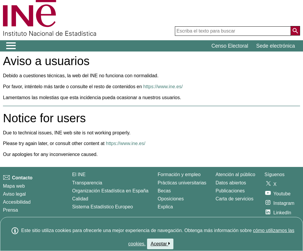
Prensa (10, 210)
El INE (79, 174)
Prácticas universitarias (182, 182)
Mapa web (14, 186)
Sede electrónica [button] (275, 46)
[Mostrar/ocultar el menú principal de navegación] (11, 46)
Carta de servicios (234, 198)
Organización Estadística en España (110, 190)
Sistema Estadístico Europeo (102, 206)
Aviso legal (14, 194)
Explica (165, 206)
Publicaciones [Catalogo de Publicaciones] (230, 190)
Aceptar (160, 243)
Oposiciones (171, 198)
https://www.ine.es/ (163, 86)
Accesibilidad (16, 202)
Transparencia (87, 182)
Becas (164, 190)
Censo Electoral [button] (230, 46)
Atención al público (235, 174)
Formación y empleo (179, 174)
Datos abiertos (230, 182)
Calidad (80, 198)
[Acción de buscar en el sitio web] (295, 31)
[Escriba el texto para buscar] (233, 31)
